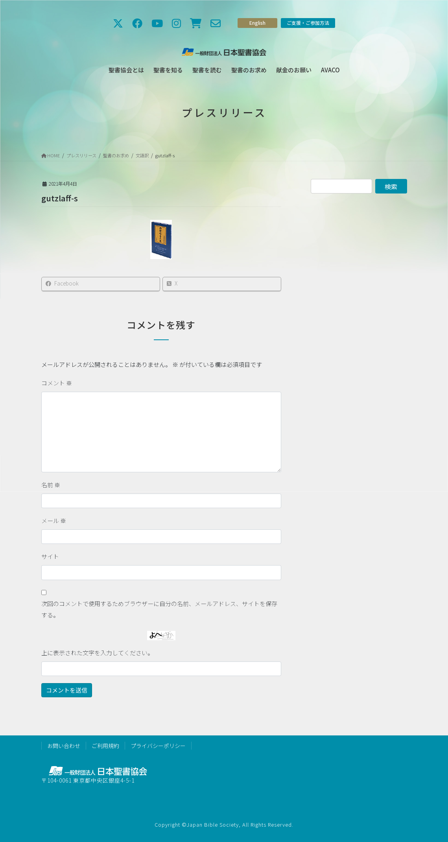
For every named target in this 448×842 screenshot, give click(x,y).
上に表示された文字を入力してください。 (97, 653)
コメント (56, 383)
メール (53, 520)
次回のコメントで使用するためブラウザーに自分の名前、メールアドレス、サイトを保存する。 (159, 609)
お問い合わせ (63, 746)
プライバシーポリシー (158, 746)
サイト (50, 556)
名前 (50, 485)
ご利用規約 (105, 746)
